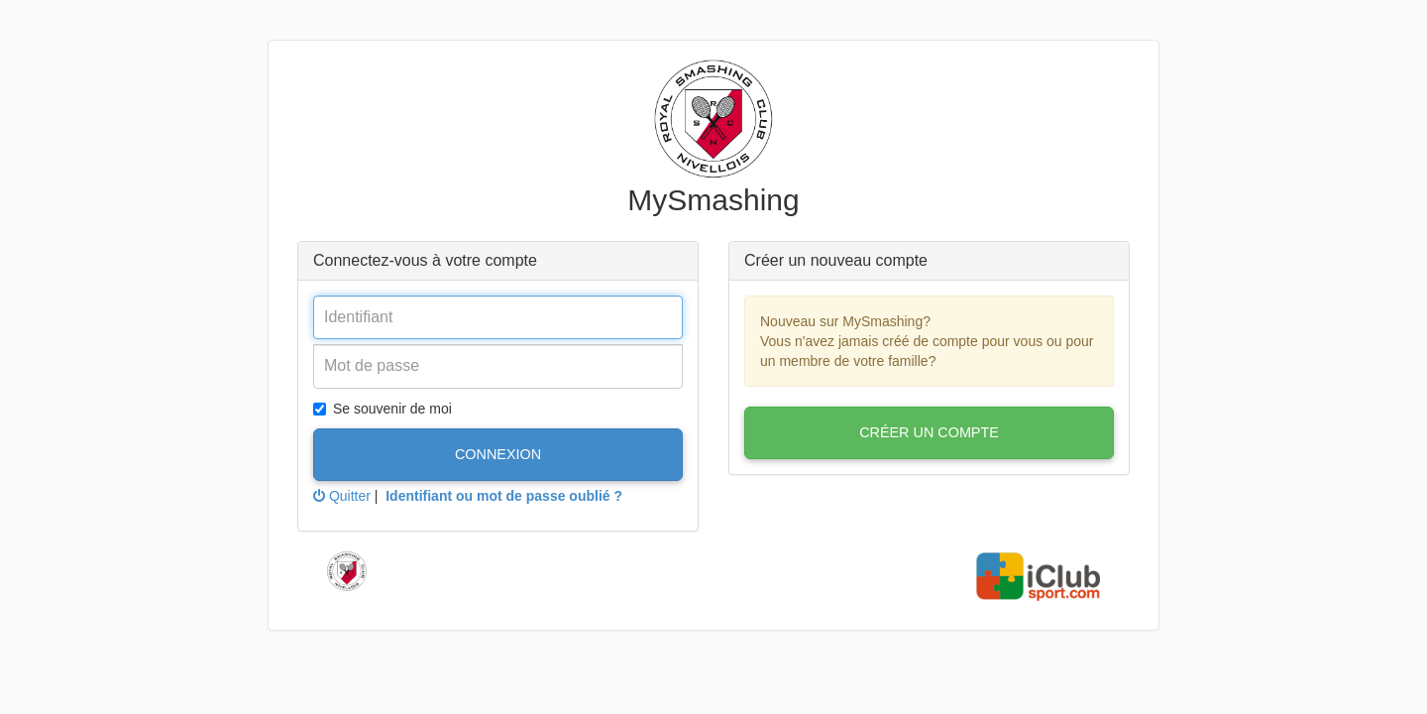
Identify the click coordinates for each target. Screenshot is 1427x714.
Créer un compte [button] (929, 432)
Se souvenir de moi (382, 408)
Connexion (498, 454)
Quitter (342, 496)
